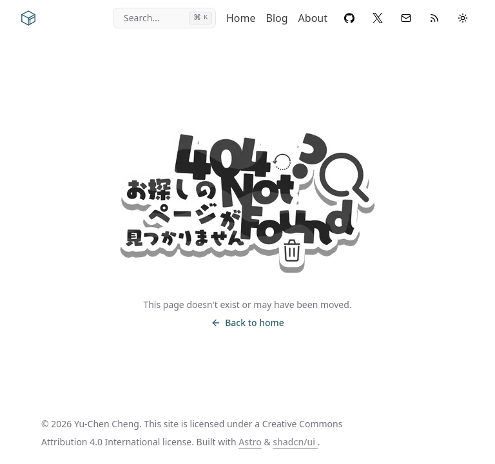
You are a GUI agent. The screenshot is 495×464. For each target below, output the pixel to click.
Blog (277, 18)
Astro (250, 442)
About (312, 18)
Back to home (247, 322)
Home (241, 18)
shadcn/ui (295, 442)
